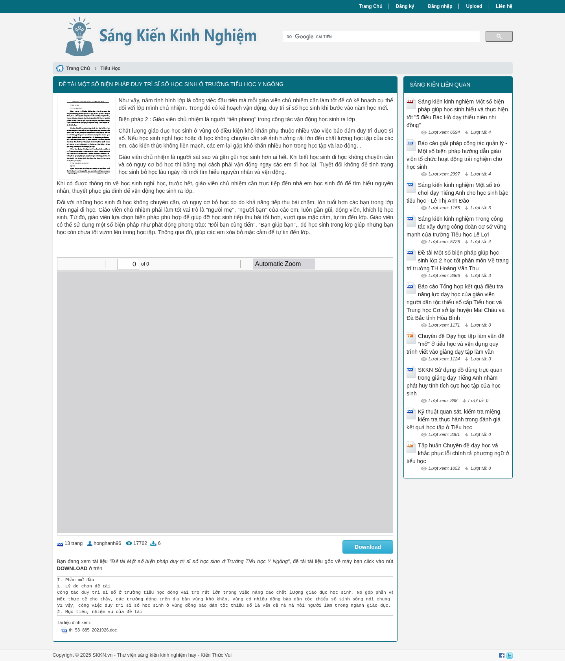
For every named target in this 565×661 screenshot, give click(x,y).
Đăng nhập (440, 6)
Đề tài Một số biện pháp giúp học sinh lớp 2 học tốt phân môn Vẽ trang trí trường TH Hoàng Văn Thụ (458, 260)
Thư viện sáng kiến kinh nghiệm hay (156, 655)
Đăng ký (405, 6)
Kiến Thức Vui (216, 655)
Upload (474, 6)
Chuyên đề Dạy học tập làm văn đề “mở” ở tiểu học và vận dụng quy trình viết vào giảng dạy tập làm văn (455, 344)
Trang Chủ (370, 6)
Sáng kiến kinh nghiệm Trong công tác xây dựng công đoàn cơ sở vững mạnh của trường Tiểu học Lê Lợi (456, 227)
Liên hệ (504, 6)
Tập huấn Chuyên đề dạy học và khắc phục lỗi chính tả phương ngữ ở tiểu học (458, 453)
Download (368, 547)
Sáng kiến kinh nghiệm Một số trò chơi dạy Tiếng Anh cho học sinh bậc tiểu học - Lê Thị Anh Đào (457, 193)
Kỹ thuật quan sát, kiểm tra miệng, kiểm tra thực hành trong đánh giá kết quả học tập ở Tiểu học (454, 419)
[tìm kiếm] (381, 36)
